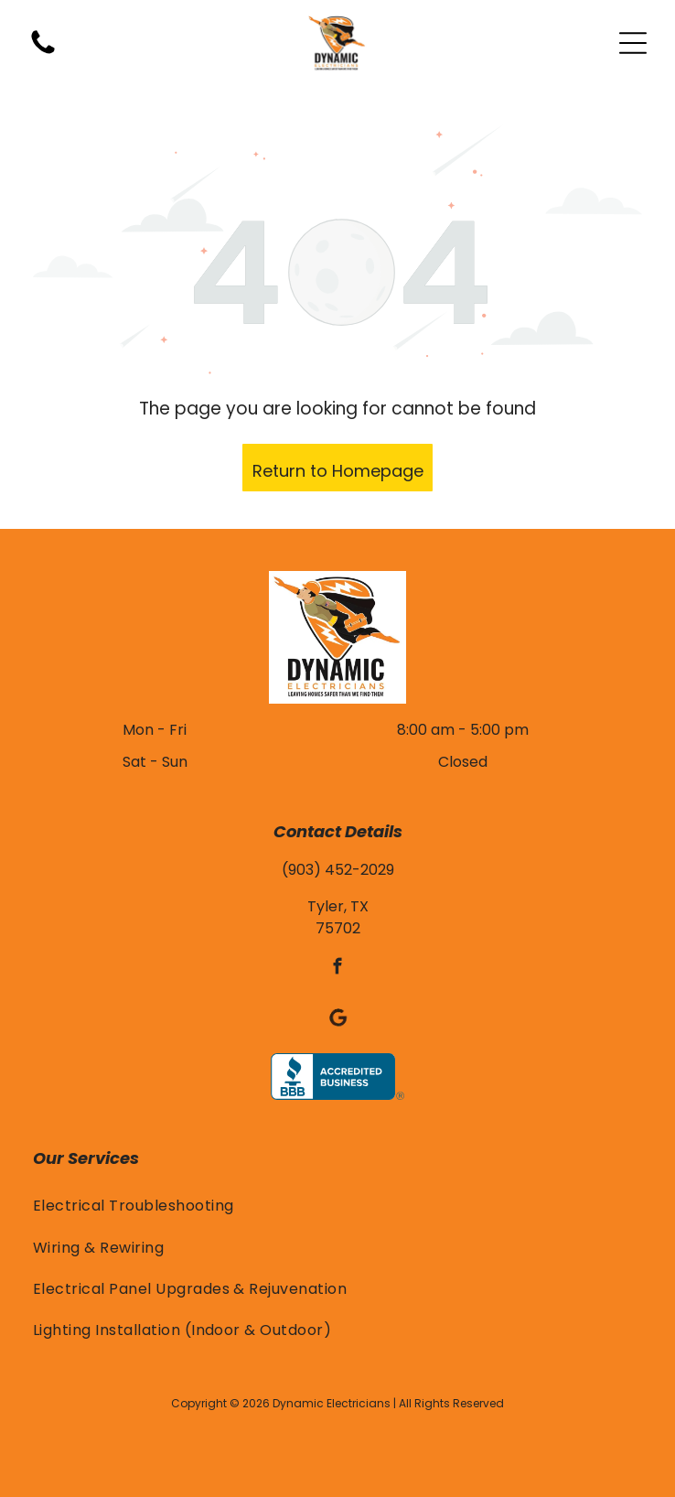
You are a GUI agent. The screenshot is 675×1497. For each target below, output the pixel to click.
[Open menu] (633, 43)
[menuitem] (337, 1205)
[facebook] (338, 969)
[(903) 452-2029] (43, 52)
